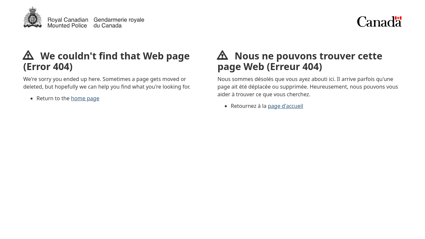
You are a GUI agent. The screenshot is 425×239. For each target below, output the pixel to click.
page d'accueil (285, 106)
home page (85, 98)
